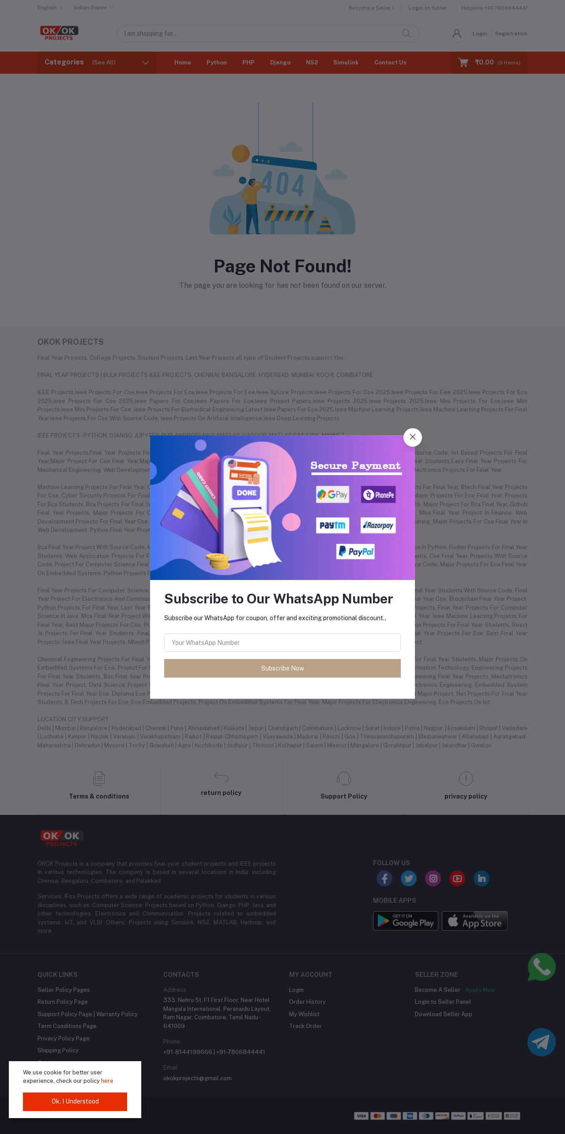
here (107, 1080)
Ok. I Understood (75, 1101)
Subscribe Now (282, 668)
